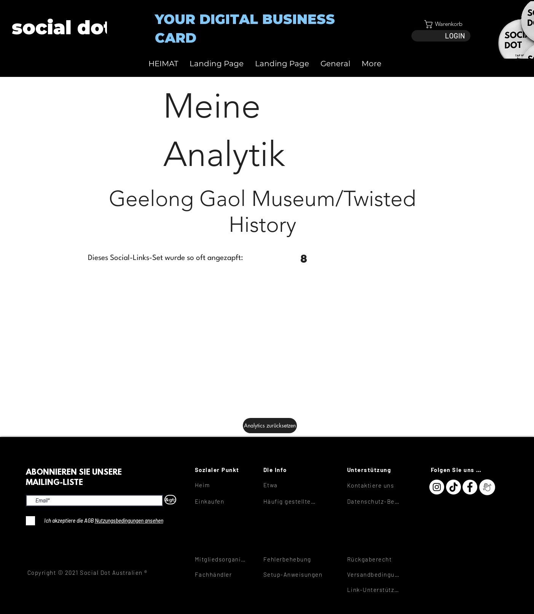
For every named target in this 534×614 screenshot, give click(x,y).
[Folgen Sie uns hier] (458, 469)
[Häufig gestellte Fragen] (290, 501)
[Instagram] (436, 487)
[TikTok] (453, 487)
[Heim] (222, 485)
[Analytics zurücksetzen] (270, 425)
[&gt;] (170, 499)
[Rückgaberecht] (374, 559)
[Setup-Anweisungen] (298, 574)
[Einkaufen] (222, 501)
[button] (440, 24)
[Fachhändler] (222, 574)
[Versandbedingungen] (374, 574)
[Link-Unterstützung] (374, 589)
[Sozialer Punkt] (222, 469)
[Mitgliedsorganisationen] (222, 559)
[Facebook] (469, 487)
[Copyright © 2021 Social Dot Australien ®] (91, 572)
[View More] (61, 27)
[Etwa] (290, 485)
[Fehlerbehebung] (290, 559)
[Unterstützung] (374, 469)
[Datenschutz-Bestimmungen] (374, 501)
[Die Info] (290, 469)
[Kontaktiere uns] (374, 485)
